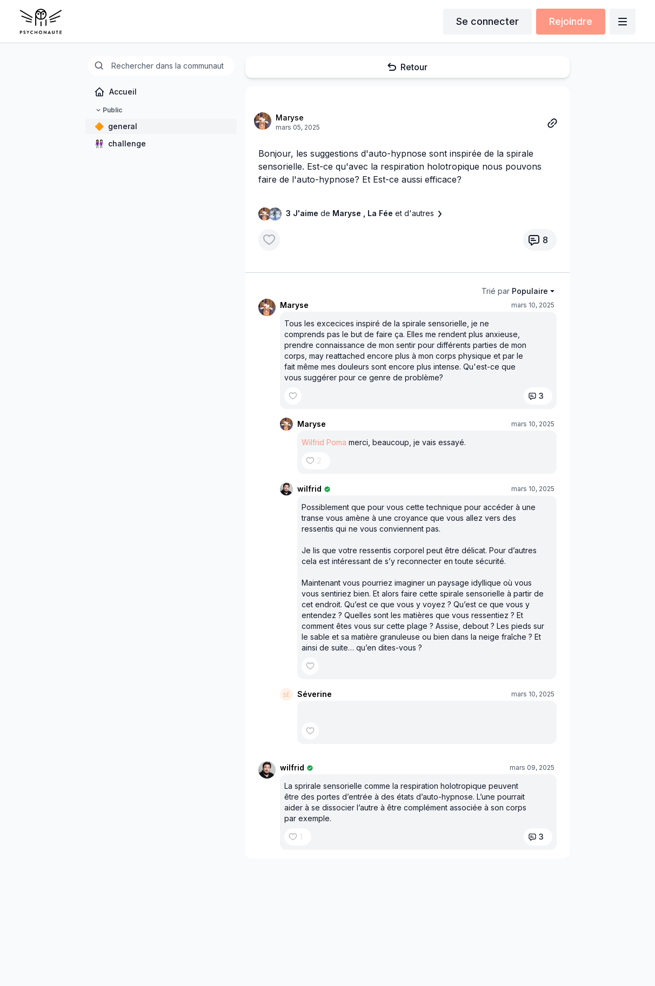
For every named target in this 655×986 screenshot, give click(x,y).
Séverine (314, 694)
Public (108, 110)
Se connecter (487, 21)
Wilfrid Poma (324, 442)
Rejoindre (570, 21)
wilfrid (309, 488)
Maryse (290, 117)
